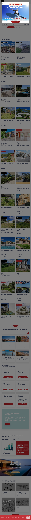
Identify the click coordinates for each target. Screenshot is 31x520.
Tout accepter (28, 516)
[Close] (2, 3)
